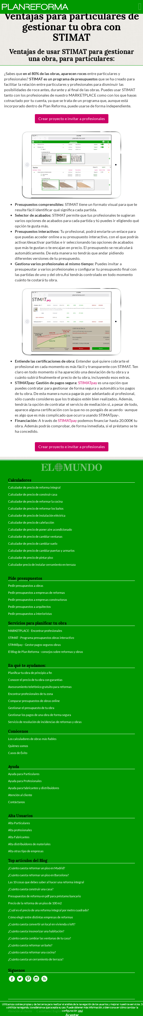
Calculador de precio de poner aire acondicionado (40, 529)
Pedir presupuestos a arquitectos (29, 606)
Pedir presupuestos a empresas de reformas (36, 592)
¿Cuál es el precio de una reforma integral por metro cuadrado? (48, 910)
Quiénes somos (18, 746)
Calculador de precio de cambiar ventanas (35, 536)
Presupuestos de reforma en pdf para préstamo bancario (44, 896)
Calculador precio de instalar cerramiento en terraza (42, 564)
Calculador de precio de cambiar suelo (32, 543)
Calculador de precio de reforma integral (34, 487)
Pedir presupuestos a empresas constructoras (37, 599)
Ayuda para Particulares (23, 774)
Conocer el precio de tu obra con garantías (35, 679)
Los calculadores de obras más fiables (32, 739)
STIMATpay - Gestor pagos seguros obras (34, 644)
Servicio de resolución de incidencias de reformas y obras (45, 722)
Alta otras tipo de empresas (26, 851)
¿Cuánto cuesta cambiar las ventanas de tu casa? (39, 938)
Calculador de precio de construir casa (32, 494)
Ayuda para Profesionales (25, 781)
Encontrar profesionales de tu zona (30, 693)
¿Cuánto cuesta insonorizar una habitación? (36, 931)
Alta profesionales (20, 830)
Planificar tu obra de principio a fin (30, 672)
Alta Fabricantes (18, 837)
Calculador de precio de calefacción (31, 522)
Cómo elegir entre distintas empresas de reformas (40, 917)
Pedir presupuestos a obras (25, 585)
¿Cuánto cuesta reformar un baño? (30, 945)
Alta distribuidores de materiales (29, 844)
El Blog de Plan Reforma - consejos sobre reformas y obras (45, 651)
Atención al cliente (20, 795)
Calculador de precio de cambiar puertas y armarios (41, 550)
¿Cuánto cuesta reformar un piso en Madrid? (36, 868)
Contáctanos (16, 802)
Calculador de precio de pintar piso (30, 557)
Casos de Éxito (17, 753)
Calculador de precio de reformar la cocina (35, 501)
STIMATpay (87, 382)
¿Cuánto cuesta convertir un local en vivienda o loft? (41, 924)
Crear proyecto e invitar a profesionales (71, 118)
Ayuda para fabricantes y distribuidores (33, 788)
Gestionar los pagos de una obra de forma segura (39, 715)
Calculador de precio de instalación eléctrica (36, 515)
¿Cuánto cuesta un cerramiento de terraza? (35, 959)
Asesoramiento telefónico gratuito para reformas (40, 686)
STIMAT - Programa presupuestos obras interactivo (41, 637)
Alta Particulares (19, 823)
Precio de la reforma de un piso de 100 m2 (35, 903)
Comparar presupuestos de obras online (34, 701)
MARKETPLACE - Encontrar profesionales (35, 630)
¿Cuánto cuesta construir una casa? (30, 889)
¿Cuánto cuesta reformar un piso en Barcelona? (38, 875)
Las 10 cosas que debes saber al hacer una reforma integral (46, 882)
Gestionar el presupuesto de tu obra (31, 708)
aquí (80, 1010)
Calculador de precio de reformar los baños (36, 508)
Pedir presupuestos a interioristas (30, 613)
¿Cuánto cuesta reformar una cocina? (32, 952)
